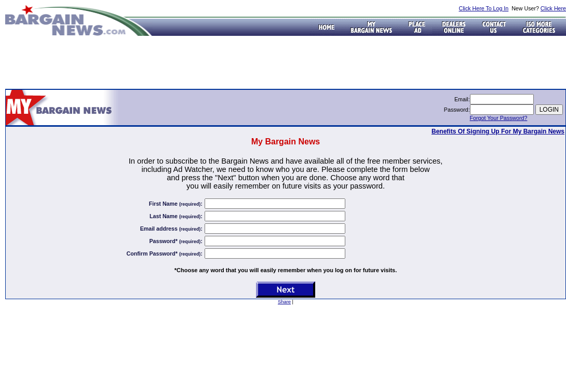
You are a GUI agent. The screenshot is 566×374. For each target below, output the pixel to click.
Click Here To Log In (483, 8)
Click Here (553, 8)
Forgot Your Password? (499, 118)
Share (284, 301)
